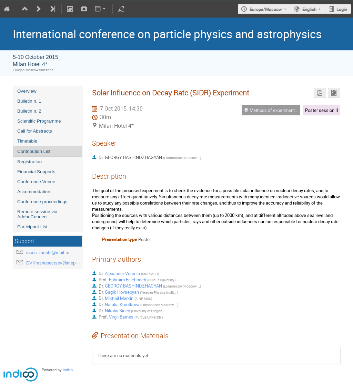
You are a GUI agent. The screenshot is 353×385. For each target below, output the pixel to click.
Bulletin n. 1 (29, 101)
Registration (29, 161)
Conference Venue (36, 181)
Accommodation (33, 191)
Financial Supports (36, 171)
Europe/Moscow (266, 9)
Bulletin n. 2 (29, 111)
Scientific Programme (39, 121)
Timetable (27, 141)
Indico (68, 370)
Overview (27, 91)
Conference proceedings (42, 201)
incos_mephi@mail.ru (47, 253)
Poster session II (321, 110)
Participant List (32, 226)
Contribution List (33, 151)
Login (341, 9)
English (309, 9)
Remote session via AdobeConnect (37, 214)
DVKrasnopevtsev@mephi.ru (55, 263)
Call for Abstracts (34, 131)
